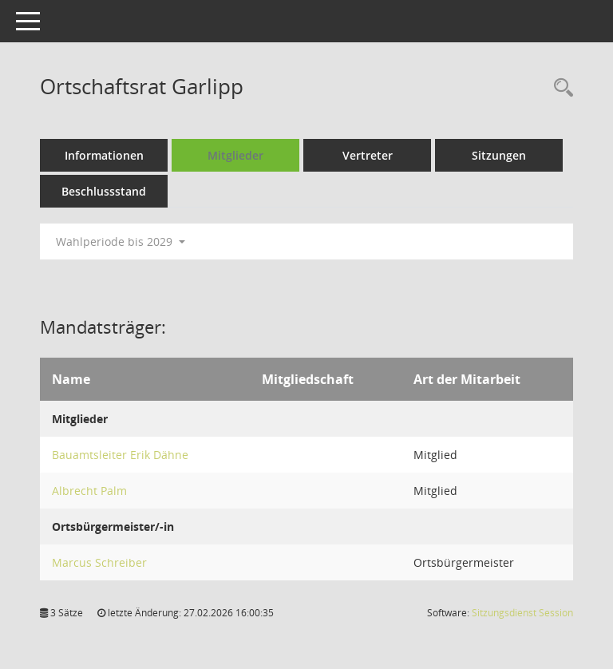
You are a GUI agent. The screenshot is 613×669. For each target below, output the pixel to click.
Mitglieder (235, 155)
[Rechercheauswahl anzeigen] (559, 88)
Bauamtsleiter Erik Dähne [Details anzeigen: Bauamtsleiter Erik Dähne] (120, 454)
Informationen (104, 155)
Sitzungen (499, 155)
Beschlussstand (103, 191)
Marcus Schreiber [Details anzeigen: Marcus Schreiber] (99, 562)
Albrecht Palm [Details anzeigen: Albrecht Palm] (89, 490)
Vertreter (367, 155)
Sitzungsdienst (522, 613)
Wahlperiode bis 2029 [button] (120, 241)
